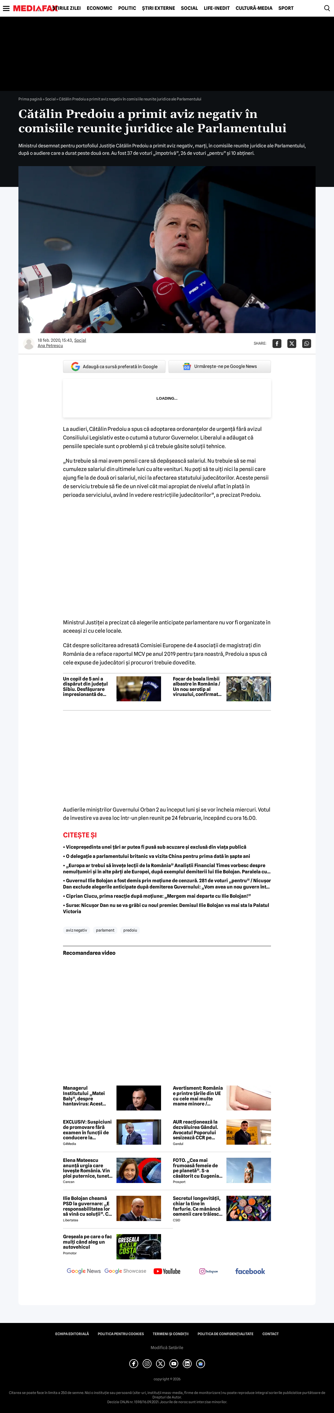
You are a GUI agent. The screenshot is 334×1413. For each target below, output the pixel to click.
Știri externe (158, 8)
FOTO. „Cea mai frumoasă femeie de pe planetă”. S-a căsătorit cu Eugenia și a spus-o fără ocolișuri (196, 1168)
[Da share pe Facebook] (276, 343)
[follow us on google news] (84, 1271)
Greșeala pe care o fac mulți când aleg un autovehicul (87, 1242)
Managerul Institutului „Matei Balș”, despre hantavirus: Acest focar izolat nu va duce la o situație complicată (88, 1096)
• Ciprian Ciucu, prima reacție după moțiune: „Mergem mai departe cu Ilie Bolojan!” (157, 896)
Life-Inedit (217, 8)
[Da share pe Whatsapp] (306, 343)
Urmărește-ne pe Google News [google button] (219, 366)
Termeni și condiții (171, 1334)
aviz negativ (76, 930)
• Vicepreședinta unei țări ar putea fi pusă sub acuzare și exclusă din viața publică (154, 847)
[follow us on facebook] (250, 1271)
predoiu (130, 930)
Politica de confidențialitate (225, 1334)
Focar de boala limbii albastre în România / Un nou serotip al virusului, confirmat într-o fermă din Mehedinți (196, 686)
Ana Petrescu (50, 345)
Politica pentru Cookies (121, 1334)
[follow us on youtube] (167, 1271)
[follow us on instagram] (208, 1271)
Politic (127, 8)
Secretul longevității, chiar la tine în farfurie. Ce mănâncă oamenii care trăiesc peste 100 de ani (196, 1206)
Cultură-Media (254, 8)
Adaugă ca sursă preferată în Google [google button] (114, 366)
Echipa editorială (72, 1334)
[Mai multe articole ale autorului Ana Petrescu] (29, 343)
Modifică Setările (167, 1347)
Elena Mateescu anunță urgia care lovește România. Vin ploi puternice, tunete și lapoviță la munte (87, 1168)
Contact (270, 1334)
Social (189, 8)
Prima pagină (30, 99)
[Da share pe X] (291, 343)
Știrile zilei (66, 8)
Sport (286, 8)
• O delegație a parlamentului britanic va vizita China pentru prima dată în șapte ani (156, 856)
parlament (105, 930)
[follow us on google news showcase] (125, 1271)
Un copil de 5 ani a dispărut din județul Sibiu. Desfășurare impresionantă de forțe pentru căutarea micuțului (87, 686)
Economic (99, 8)
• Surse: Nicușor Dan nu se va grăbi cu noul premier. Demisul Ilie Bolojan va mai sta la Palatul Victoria (166, 908)
